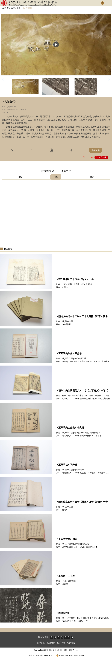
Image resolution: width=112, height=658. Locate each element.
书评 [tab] (92, 177)
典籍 (17, 8)
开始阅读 (95, 150)
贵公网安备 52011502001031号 (70, 655)
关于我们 (71, 642)
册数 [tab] (20, 177)
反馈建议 (51, 642)
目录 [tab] (56, 177)
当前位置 (5, 8)
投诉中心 (61, 642)
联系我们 (41, 642)
